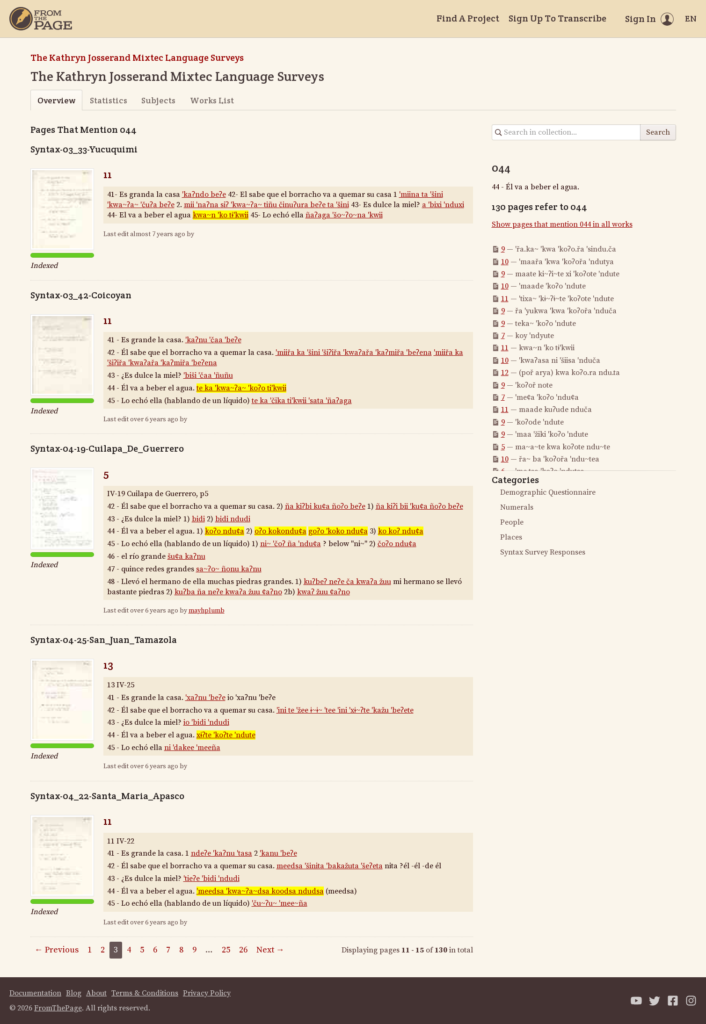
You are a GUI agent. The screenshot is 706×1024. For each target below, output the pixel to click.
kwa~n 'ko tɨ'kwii (220, 215)
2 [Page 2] (103, 950)
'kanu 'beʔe (278, 853)
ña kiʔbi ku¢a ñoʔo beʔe (325, 506)
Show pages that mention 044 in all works (562, 224)
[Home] (40, 18)
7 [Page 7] (168, 950)
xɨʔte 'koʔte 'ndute (226, 735)
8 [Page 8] (181, 950)
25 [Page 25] (226, 950)
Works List (212, 100)
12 (505, 372)
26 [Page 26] (243, 950)
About (96, 993)
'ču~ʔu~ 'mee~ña (279, 903)
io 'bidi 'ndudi (206, 722)
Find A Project (468, 18)
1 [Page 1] (89, 950)
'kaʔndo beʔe (204, 194)
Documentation (35, 993)
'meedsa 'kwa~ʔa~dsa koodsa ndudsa (260, 891)
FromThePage (58, 1008)
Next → (270, 950)
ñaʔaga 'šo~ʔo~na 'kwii (344, 215)
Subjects (158, 100)
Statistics (108, 100)
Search (658, 132)
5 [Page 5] (142, 950)
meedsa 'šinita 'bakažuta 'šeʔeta (330, 866)
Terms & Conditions (144, 993)
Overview (56, 100)
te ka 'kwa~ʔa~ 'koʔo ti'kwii (241, 388)
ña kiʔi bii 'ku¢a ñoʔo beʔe (419, 506)
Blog (73, 993)
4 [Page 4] (129, 950)
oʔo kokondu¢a (280, 531)
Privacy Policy (207, 993)
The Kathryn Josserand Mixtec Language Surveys (137, 57)
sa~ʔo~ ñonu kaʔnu (229, 569)
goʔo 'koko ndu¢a (338, 531)
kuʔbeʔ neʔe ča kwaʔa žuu (347, 581)
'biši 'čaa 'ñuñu (208, 375)
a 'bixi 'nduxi (443, 204)
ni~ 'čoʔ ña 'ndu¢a (290, 543)
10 (505, 262)
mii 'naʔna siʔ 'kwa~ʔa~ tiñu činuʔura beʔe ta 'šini (266, 204)
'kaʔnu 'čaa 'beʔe (213, 340)
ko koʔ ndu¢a (400, 531)
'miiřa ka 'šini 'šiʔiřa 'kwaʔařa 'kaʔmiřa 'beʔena (354, 352)
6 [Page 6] (155, 950)
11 (107, 174)
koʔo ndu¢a (224, 531)
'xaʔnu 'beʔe (205, 697)
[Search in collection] (566, 132)
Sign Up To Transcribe (557, 18)
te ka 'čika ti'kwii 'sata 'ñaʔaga (302, 400)
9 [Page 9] (194, 950)
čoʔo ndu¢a (397, 543)
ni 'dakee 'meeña (192, 747)
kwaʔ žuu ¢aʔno (323, 592)
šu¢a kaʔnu (186, 556)
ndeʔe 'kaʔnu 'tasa (221, 853)
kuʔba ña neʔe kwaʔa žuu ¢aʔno (228, 592)
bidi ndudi (232, 519)
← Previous (57, 950)
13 (108, 664)
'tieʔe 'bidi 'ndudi (211, 878)
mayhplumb (207, 610)
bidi (198, 519)
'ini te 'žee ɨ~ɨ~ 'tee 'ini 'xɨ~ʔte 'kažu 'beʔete (345, 710)
